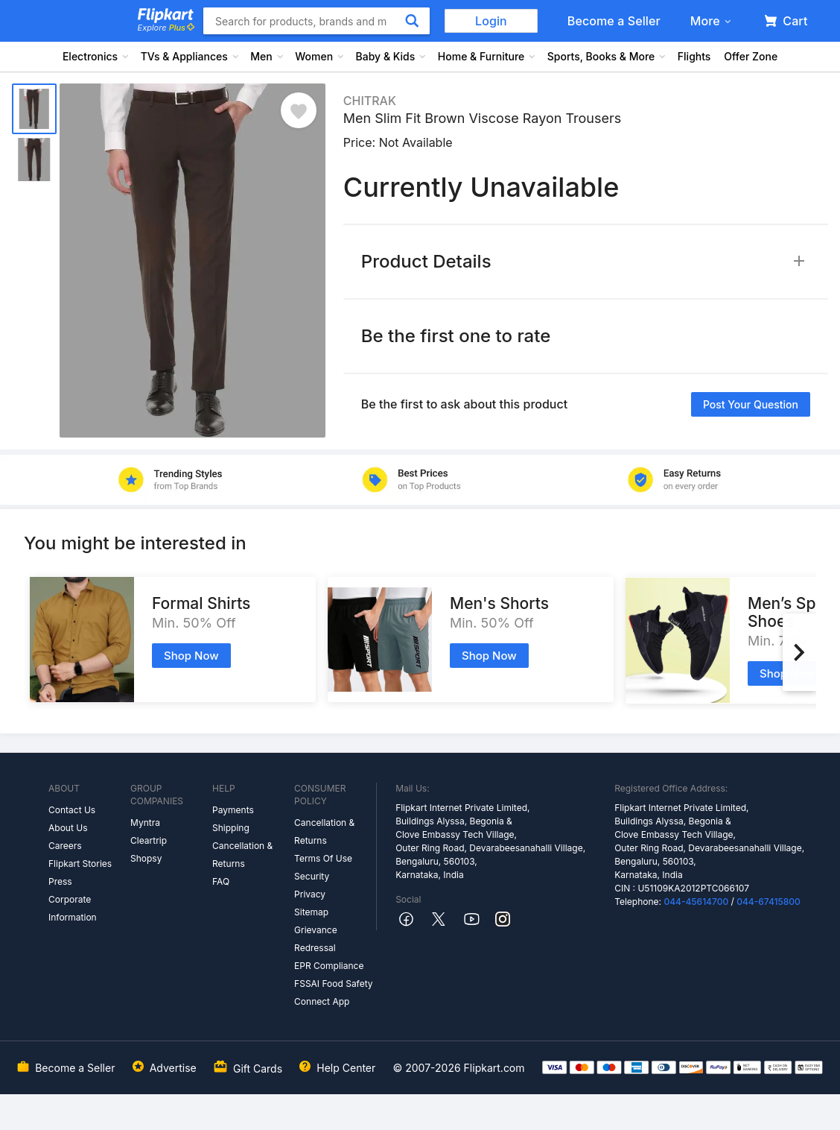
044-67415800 (768, 901)
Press (60, 881)
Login (491, 20)
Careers (65, 845)
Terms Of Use (323, 858)
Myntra (145, 822)
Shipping (230, 827)
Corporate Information (72, 908)
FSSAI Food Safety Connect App (333, 992)
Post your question (750, 404)
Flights (694, 56)
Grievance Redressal (315, 938)
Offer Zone (750, 56)
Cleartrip (148, 840)
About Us (67, 827)
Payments (233, 809)
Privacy (309, 894)
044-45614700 (696, 901)
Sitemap (311, 912)
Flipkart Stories (80, 863)
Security (311, 876)
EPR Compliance (328, 965)
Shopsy (146, 858)
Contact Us (71, 809)
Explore (166, 27)
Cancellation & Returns (242, 854)
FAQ (220, 881)
